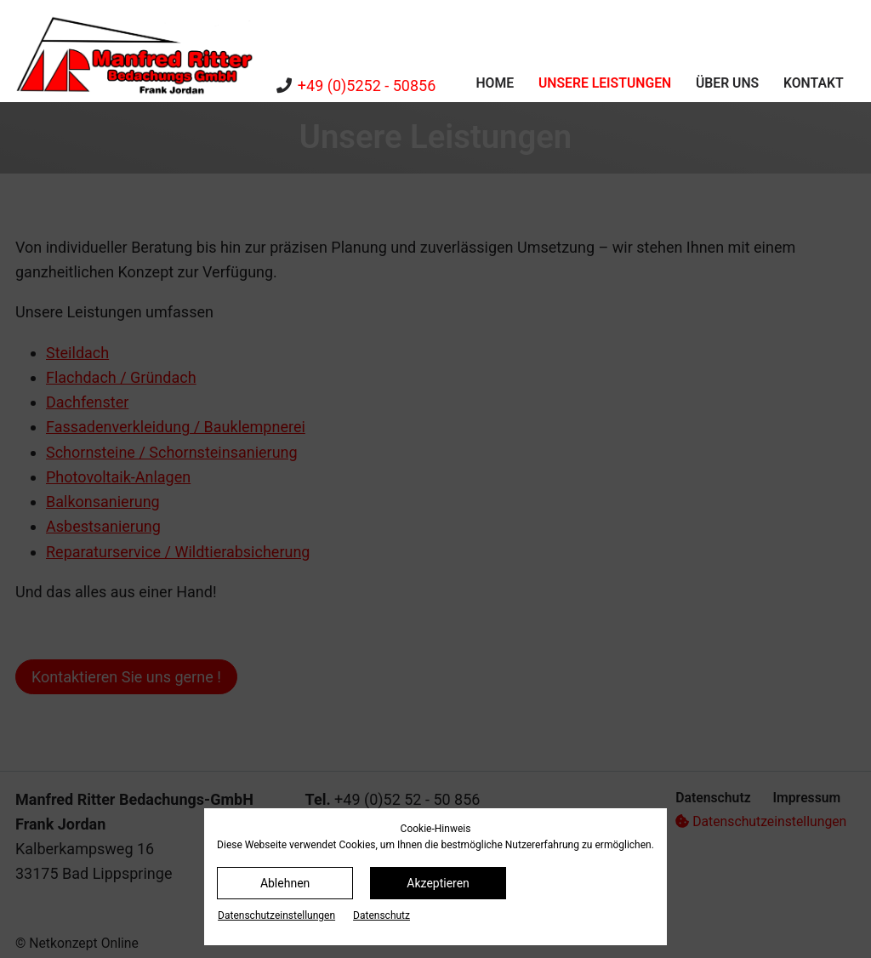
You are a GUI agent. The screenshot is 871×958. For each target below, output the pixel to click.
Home (494, 83)
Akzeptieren (438, 883)
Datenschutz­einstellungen (276, 915)
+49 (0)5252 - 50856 (367, 85)
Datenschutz (381, 915)
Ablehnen (285, 883)
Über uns (727, 83)
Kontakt (813, 83)
